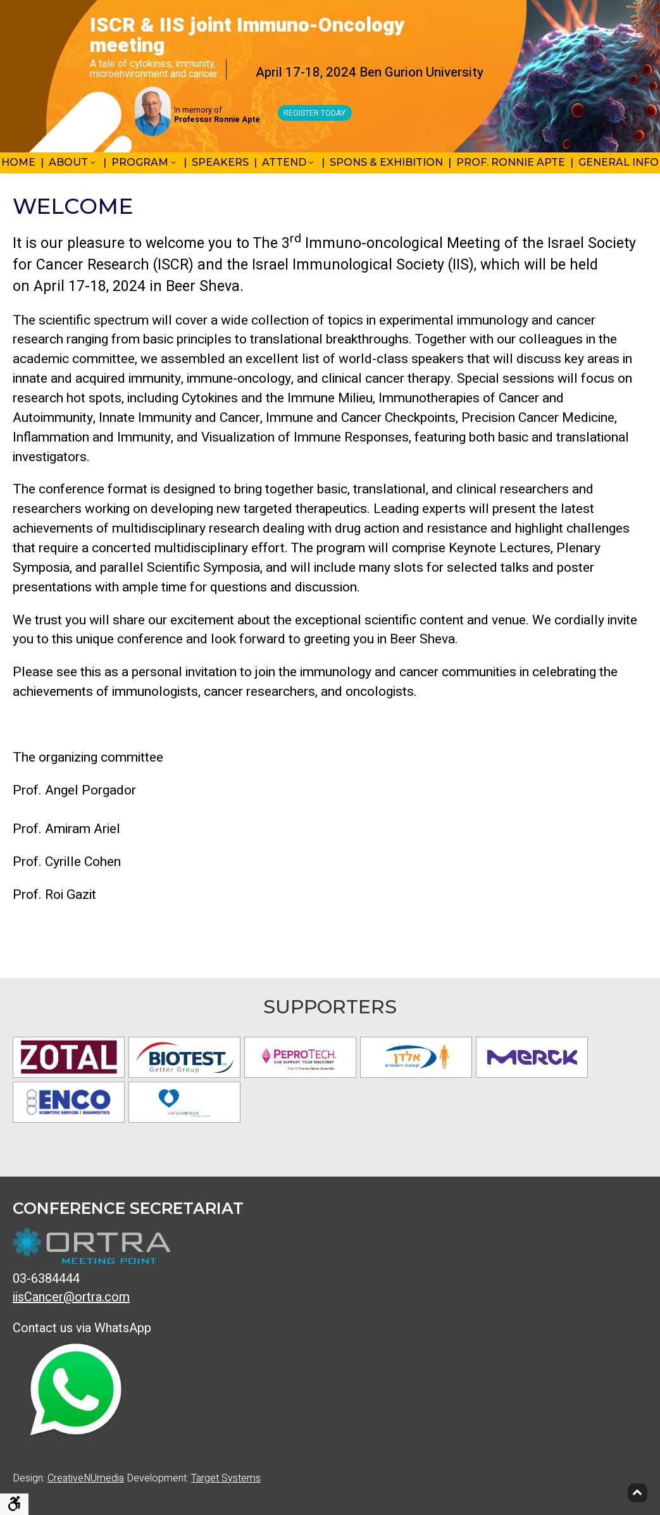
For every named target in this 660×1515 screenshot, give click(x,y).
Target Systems (226, 1478)
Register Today (315, 114)
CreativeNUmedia (85, 1478)
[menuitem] (75, 163)
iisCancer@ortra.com (71, 1297)
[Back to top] (637, 1492)
